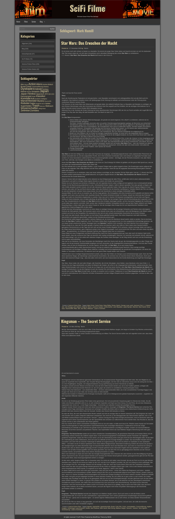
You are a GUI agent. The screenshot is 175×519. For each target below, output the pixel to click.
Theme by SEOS (105, 517)
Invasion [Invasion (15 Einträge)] (35, 91)
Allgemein (25, 43)
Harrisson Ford (138, 305)
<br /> (68, 289)
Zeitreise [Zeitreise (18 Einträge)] (25, 110)
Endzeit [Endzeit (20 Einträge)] (37, 88)
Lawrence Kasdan (97, 307)
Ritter (75, 308)
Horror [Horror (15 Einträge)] (23, 91)
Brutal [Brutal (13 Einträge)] (23, 87)
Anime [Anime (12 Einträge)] (45, 84)
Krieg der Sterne (87, 307)
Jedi (63, 307)
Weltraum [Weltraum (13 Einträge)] (49, 106)
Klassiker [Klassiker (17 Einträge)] (40, 96)
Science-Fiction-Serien (29, 69)
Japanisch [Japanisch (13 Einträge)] (40, 94)
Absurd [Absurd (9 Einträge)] (26, 84)
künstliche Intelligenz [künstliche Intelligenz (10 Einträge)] (40, 99)
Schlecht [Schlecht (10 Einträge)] (38, 103)
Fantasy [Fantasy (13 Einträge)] (45, 89)
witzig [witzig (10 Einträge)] (40, 108)
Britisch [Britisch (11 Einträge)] (50, 84)
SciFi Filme (87, 7)
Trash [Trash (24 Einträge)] (35, 105)
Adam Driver (90, 305)
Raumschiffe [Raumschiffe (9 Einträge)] (48, 101)
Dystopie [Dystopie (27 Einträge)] (27, 88)
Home (18, 21)
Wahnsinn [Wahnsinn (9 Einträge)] (42, 106)
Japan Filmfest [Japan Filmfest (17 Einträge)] (28, 93)
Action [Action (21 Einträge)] (32, 84)
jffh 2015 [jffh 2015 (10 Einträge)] (51, 94)
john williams (77, 307)
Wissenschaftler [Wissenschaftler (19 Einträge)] (29, 108)
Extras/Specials (27, 54)
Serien (34, 21)
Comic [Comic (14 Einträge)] (28, 86)
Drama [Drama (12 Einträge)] (46, 87)
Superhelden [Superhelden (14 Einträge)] (26, 106)
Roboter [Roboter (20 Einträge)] (25, 103)
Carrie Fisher (99, 305)
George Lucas (125, 305)
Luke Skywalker (117, 307)
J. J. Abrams (147, 305)
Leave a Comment (99, 308)
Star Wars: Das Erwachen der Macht (89, 43)
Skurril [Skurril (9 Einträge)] (43, 103)
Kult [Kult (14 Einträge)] (32, 98)
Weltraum (90, 308)
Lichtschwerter (108, 307)
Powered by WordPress (92, 517)
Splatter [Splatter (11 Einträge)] (47, 103)
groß (131, 305)
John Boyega (69, 307)
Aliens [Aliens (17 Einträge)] (39, 84)
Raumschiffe (69, 308)
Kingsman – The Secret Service (85, 444)
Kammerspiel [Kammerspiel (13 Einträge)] (26, 96)
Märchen (135, 307)
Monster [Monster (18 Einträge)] (32, 100)
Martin (86, 48)
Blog (41, 21)
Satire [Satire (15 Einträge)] (32, 103)
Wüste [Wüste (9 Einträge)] (44, 108)
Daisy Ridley (107, 305)
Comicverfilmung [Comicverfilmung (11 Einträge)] (37, 87)
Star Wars (84, 308)
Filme (26, 21)
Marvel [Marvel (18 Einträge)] (24, 100)
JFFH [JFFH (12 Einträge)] (47, 94)
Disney (114, 305)
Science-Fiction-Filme (74, 305)
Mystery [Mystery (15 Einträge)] (40, 101)
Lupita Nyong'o (127, 307)
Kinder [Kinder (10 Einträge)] (34, 96)
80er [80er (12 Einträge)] (22, 84)
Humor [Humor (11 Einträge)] (29, 92)
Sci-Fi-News (25, 59)
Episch (118, 305)
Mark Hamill (142, 307)
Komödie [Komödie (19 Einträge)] (25, 98)
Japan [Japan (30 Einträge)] (44, 91)
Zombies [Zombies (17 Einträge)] (34, 110)
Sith (79, 308)
